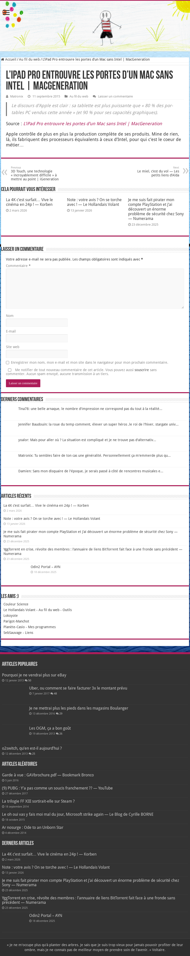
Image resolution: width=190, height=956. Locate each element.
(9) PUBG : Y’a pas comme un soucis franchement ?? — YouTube (57, 788)
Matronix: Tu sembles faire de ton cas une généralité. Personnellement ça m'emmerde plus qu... (94, 455)
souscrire (142, 370)
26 (60, 733)
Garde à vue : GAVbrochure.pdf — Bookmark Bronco (48, 775)
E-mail (11, 331)
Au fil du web (29, 59)
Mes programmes (42, 627)
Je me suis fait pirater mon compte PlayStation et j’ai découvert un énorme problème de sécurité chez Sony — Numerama (156, 209)
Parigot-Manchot (16, 621)
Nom (10, 316)
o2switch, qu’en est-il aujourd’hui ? (32, 748)
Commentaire (18, 266)
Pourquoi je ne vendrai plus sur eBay (34, 675)
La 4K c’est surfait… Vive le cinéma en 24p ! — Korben (29, 202)
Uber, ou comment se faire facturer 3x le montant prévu (78, 688)
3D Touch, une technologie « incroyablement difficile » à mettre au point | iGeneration (36, 173)
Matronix (16, 96)
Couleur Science (15, 604)
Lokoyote (10, 616)
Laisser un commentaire (115, 96)
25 (33, 753)
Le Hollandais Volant (19, 610)
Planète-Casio (14, 627)
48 (55, 693)
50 (29, 680)
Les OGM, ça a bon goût (50, 728)
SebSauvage (12, 633)
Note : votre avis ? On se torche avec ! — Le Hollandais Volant (94, 202)
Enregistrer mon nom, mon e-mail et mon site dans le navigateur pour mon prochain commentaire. (89, 362)
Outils (67, 610)
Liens (29, 633)
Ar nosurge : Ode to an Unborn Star (32, 827)
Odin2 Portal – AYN (45, 567)
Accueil (8, 59)
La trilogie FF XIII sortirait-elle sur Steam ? (38, 801)
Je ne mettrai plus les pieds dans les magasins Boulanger (78, 708)
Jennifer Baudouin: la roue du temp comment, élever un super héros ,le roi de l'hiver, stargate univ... (98, 424)
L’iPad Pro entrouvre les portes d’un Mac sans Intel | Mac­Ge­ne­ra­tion (92, 123)
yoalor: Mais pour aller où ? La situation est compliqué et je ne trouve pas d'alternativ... (87, 440)
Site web (12, 347)
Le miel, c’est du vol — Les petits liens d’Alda (153, 171)
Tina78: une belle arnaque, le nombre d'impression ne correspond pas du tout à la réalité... (90, 409)
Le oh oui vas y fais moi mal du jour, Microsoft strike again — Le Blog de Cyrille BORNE (77, 814)
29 (60, 713)
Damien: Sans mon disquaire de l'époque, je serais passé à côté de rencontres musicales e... (90, 471)
